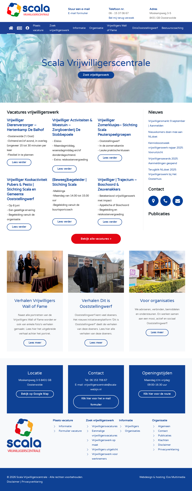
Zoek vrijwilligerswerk (96, 74)
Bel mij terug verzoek (121, 17)
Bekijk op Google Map (35, 393)
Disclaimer (13, 481)
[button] (27, 28)
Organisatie (159, 420)
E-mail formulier (78, 13)
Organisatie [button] (96, 28)
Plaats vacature (63, 420)
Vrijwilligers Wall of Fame (117, 28)
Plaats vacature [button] (38, 28)
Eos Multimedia (175, 477)
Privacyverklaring (32, 481)
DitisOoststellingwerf (145, 28)
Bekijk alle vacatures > (96, 239)
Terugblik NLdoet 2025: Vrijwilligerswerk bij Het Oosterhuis (162, 174)
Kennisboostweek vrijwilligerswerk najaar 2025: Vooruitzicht (165, 147)
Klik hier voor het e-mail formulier (96, 401)
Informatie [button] (79, 28)
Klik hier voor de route (157, 393)
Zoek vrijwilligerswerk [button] (59, 28)
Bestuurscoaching (172, 28)
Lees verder (19, 162)
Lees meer (35, 342)
